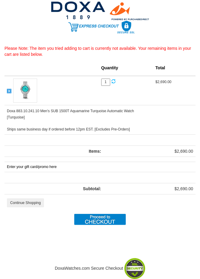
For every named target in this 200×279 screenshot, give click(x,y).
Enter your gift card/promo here (32, 167)
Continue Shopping (25, 203)
